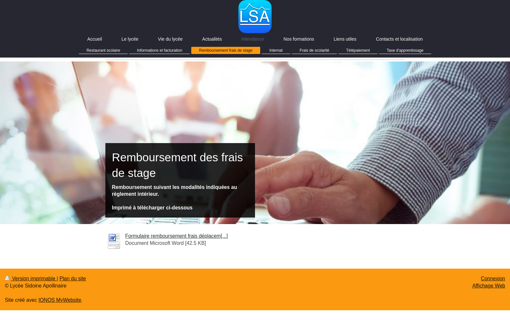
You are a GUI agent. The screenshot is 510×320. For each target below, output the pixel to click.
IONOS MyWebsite (59, 300)
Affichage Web (488, 285)
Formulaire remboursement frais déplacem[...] (176, 236)
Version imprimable (31, 278)
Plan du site (73, 278)
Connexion (493, 278)
